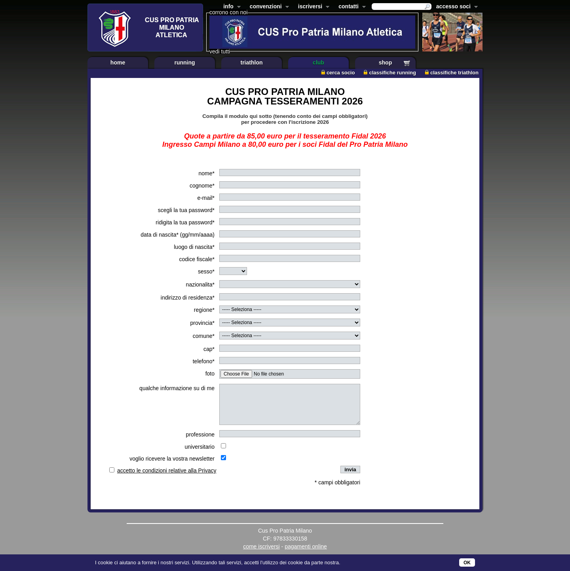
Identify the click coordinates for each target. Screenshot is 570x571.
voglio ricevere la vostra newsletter (172, 458)
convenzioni (268, 7)
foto (210, 373)
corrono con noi (228, 12)
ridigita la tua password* (185, 222)
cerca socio (338, 73)
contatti (350, 7)
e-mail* (206, 198)
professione (200, 434)
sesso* (206, 271)
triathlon (252, 62)
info (230, 7)
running (184, 62)
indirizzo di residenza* (188, 297)
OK (467, 562)
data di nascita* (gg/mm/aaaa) (178, 234)
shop (385, 62)
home (117, 62)
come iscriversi (261, 546)
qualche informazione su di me (177, 388)
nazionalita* (200, 284)
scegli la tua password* (186, 210)
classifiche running (389, 73)
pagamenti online (306, 546)
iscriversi (312, 7)
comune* (204, 336)
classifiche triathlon (452, 73)
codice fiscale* (197, 259)
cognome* (202, 185)
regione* (204, 310)
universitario (200, 447)
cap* (209, 349)
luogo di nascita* (194, 247)
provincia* (202, 323)
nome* (207, 173)
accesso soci (455, 7)
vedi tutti (219, 51)
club (318, 62)
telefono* (204, 361)
